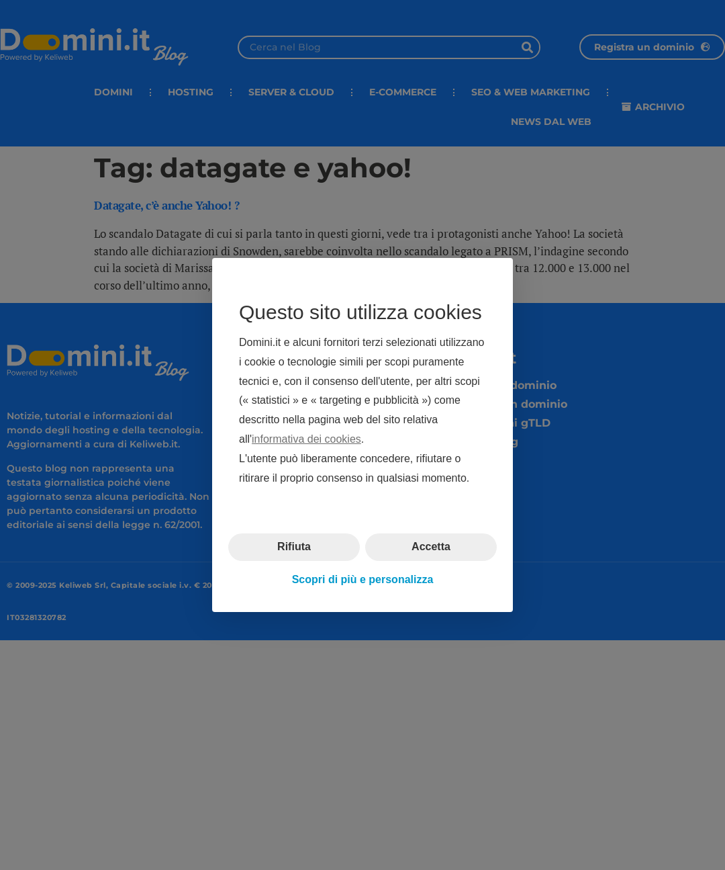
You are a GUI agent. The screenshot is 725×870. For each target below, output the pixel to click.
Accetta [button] (431, 546)
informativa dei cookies (306, 439)
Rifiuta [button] (294, 546)
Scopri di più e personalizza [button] (363, 579)
